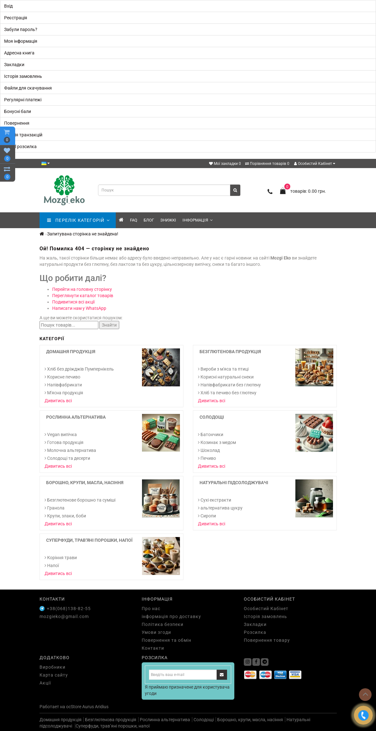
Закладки (14, 64)
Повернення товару (267, 640)
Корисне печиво (62, 376)
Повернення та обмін (166, 640)
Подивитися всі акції (73, 301)
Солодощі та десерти (67, 458)
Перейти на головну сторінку (82, 289)
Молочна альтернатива (70, 450)
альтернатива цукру (220, 507)
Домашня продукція (70, 351)
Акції (45, 682)
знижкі (168, 220)
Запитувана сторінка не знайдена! (82, 233)
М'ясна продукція (64, 392)
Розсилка (255, 632)
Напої (52, 565)
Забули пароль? (20, 29)
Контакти (153, 648)
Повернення (16, 123)
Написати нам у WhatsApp (79, 308)
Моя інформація (20, 41)
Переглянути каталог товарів (82, 295)
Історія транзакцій (23, 134)
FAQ (133, 220)
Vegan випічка (61, 434)
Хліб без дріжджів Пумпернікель (79, 369)
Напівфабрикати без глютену (229, 384)
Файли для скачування (28, 88)
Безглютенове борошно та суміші (80, 500)
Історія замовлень (23, 76)
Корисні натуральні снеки (226, 376)
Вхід (8, 6)
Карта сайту (54, 675)
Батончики (210, 434)
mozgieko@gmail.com (64, 616)
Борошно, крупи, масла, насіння (84, 482)
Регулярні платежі (22, 99)
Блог (149, 220)
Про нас (151, 608)
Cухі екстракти (214, 500)
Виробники (52, 667)
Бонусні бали (17, 111)
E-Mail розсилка (20, 146)
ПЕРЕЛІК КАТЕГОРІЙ (78, 220)
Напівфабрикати (63, 384)
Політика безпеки (162, 624)
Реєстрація (15, 17)
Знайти (109, 325)
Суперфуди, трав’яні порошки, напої (89, 540)
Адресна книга (19, 52)
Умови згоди (156, 632)
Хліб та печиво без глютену (227, 392)
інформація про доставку (171, 616)
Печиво (207, 458)
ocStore (73, 706)
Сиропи (207, 515)
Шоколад (209, 450)
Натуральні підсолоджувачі (234, 482)
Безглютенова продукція (230, 351)
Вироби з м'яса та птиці (223, 369)
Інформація (197, 220)
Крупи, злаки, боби (65, 515)
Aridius (101, 706)
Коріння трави (61, 557)
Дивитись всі (58, 400)
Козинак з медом (217, 442)
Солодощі (212, 417)
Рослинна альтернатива (76, 417)
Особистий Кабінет (314, 163)
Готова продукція (64, 442)
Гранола (55, 507)
